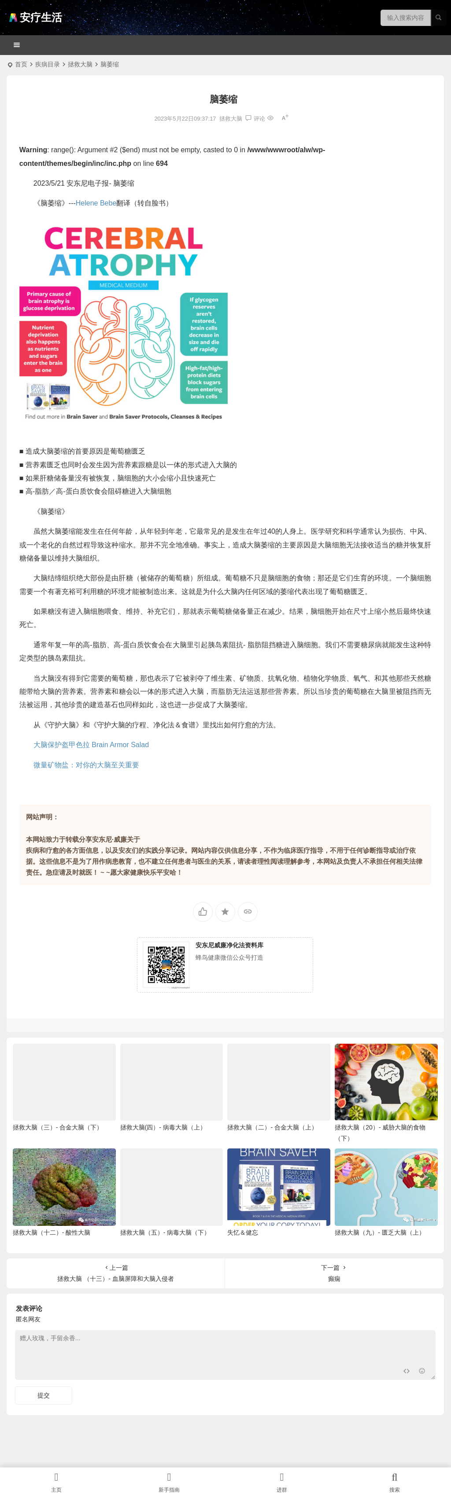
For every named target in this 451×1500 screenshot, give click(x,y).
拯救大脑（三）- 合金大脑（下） (58, 1127)
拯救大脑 (80, 64)
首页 (21, 64)
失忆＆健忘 (242, 1232)
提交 (43, 1395)
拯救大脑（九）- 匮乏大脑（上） (380, 1232)
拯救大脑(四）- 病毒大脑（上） (163, 1127)
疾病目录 (47, 64)
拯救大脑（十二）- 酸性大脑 (52, 1232)
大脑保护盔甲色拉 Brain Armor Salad (91, 744)
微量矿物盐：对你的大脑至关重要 (86, 765)
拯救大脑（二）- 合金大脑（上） (272, 1127)
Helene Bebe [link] (96, 203)
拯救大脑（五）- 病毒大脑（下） (165, 1232)
